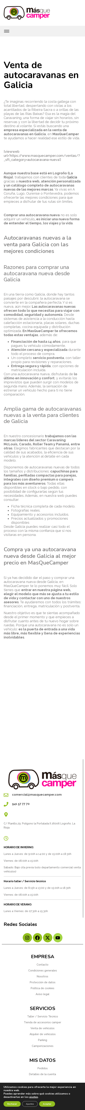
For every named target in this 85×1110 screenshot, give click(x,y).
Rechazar (12, 1103)
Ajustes (30, 1103)
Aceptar (47, 1103)
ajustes (33, 1097)
